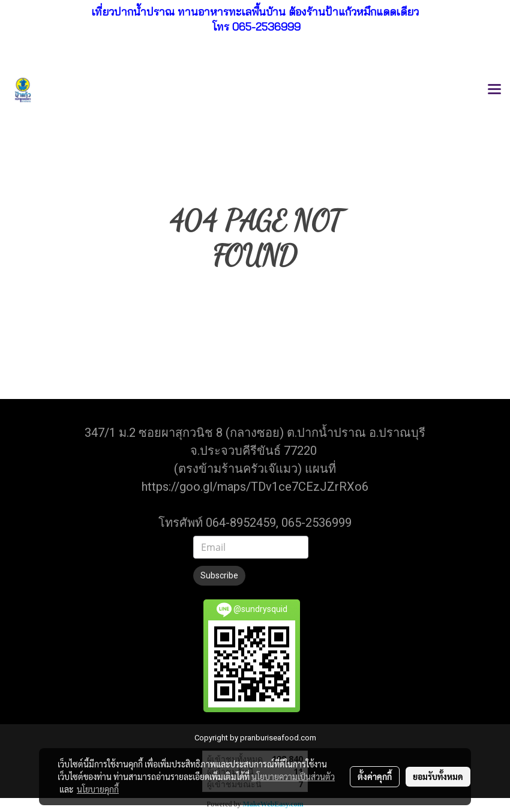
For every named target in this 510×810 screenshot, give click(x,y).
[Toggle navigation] (494, 90)
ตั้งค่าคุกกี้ (375, 776)
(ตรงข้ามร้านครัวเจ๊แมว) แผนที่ (255, 468)
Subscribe (219, 575)
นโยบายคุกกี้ (98, 789)
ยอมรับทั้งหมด (438, 776)
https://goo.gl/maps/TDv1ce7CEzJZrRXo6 (255, 486)
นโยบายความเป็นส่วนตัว (293, 776)
